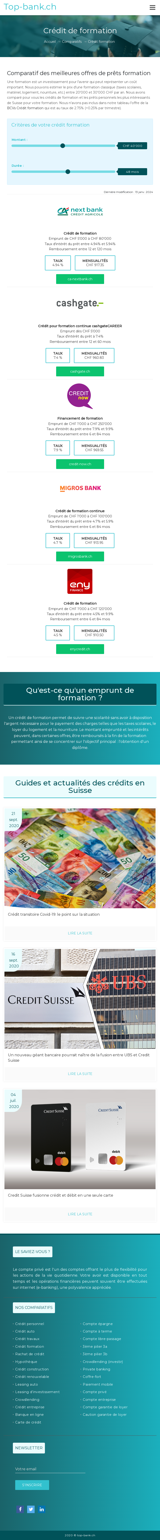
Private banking (96, 1369)
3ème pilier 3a (95, 1346)
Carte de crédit (28, 1422)
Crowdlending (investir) (103, 1362)
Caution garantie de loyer (105, 1415)
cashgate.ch (80, 371)
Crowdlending (27, 1400)
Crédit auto (25, 1331)
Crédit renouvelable (32, 1377)
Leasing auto (26, 1384)
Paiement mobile (98, 1384)
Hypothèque (26, 1362)
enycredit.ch (80, 649)
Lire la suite (80, 933)
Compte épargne (98, 1324)
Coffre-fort (92, 1377)
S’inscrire (32, 1485)
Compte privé (95, 1392)
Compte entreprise (99, 1400)
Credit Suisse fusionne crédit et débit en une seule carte (60, 1195)
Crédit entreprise (30, 1407)
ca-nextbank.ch (80, 279)
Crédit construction (32, 1369)
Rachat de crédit (29, 1354)
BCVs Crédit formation (25, 108)
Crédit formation (29, 1346)
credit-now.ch (80, 464)
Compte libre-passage (102, 1339)
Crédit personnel (29, 1324)
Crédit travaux (27, 1339)
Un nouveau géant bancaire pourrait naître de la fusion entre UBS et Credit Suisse (79, 1058)
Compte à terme (97, 1331)
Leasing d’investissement (37, 1392)
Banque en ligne (29, 1415)
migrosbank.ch (80, 556)
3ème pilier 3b (95, 1354)
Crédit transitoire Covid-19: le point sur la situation (54, 914)
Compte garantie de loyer (105, 1407)
